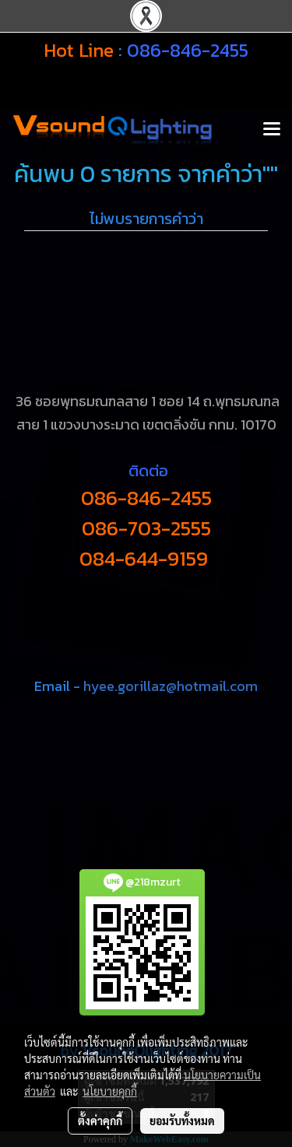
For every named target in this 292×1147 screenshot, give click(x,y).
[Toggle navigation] (272, 130)
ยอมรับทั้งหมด (182, 1121)
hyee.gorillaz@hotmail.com (170, 685)
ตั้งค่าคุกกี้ (100, 1121)
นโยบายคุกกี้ (110, 1091)
